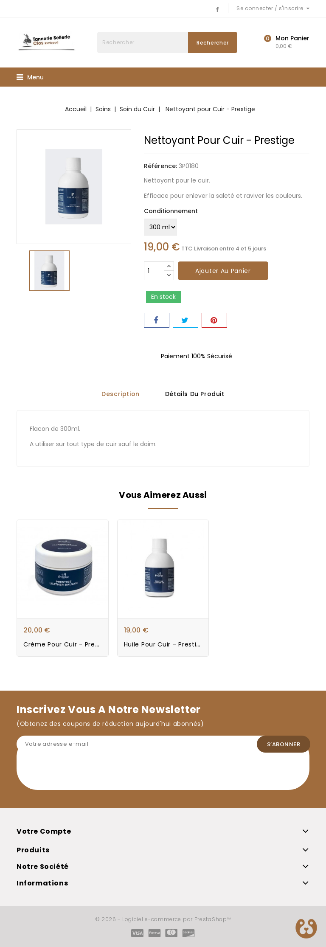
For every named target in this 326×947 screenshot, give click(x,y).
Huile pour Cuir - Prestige (164, 644)
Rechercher (213, 42)
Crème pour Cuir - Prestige (67, 644)
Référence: (160, 166)
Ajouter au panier (223, 271)
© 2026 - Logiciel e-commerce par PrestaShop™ (163, 919)
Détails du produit (195, 394)
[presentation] (81, 773)
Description (120, 394)
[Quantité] (154, 270)
